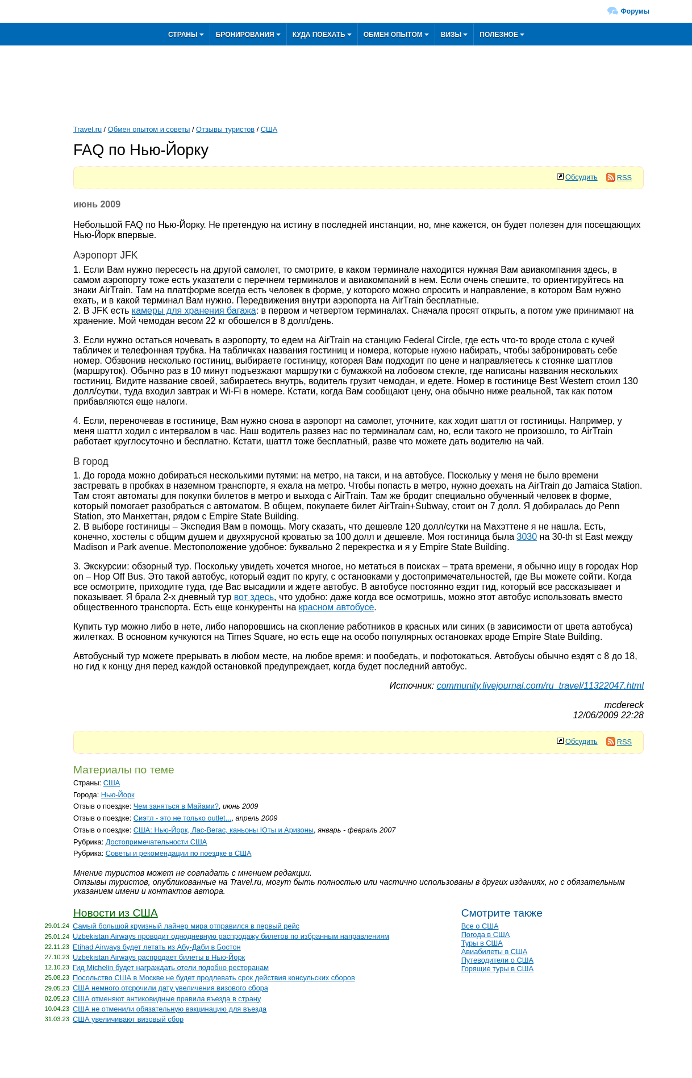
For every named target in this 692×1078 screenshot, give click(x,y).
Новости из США (115, 913)
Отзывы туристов (225, 129)
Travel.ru (87, 129)
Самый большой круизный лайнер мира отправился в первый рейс (186, 926)
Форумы (635, 11)
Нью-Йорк (118, 794)
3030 (527, 537)
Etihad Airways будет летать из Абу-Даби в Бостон (157, 947)
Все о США (480, 926)
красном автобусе (336, 607)
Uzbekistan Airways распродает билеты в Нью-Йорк (159, 957)
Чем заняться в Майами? (176, 806)
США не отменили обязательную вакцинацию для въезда (169, 1009)
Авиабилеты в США (494, 951)
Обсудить (581, 177)
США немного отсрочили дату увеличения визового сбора (170, 988)
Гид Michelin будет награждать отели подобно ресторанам (171, 967)
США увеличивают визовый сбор (128, 1019)
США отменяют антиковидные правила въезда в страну (167, 998)
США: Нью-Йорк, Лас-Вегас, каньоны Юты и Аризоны (224, 830)
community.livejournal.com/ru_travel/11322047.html (540, 685)
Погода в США (485, 934)
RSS (619, 177)
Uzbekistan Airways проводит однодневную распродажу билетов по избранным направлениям (231, 936)
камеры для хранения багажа (194, 310)
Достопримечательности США (156, 842)
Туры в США (482, 943)
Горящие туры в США (497, 968)
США (269, 129)
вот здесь (254, 597)
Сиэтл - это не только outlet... (183, 818)
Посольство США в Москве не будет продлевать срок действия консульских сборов (214, 977)
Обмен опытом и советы (149, 129)
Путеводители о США (497, 960)
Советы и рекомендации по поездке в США (179, 853)
